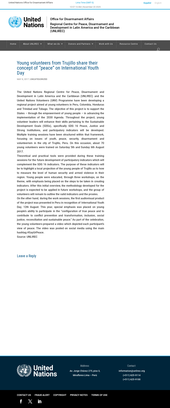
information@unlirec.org (132, 371)
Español (147, 3)
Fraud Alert (42, 395)
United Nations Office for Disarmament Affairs (30, 2)
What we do (53, 44)
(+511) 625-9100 (131, 379)
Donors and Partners (79, 44)
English (158, 3)
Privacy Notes (79, 395)
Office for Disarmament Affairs (72, 19)
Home (13, 44)
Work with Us (106, 44)
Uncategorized (38, 79)
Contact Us (151, 44)
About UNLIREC (31, 44)
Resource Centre (129, 44)
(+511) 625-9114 (131, 375)
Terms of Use (99, 395)
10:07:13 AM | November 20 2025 (85, 7)
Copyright (59, 395)
